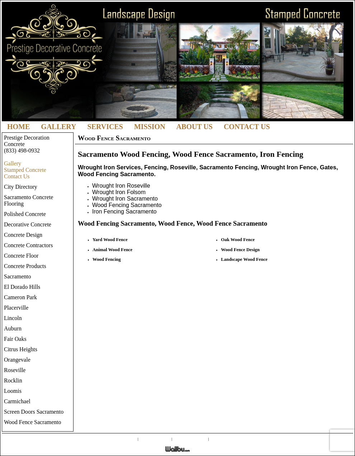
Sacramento (17, 276)
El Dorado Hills (22, 287)
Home (18, 127)
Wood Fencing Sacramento (127, 205)
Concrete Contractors (28, 245)
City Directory (20, 187)
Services (105, 127)
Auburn (13, 328)
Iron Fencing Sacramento (124, 211)
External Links (190, 438)
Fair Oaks (15, 339)
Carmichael (17, 401)
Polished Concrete (25, 214)
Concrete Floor (21, 256)
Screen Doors (155, 438)
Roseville (14, 370)
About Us (194, 127)
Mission (149, 127)
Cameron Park (20, 297)
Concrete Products (25, 266)
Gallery (58, 127)
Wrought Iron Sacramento (125, 199)
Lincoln (13, 318)
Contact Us (247, 127)
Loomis (13, 391)
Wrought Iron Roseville (121, 186)
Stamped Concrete (25, 170)
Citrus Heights (20, 349)
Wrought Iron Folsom (119, 192)
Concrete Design (23, 235)
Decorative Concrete (27, 224)
